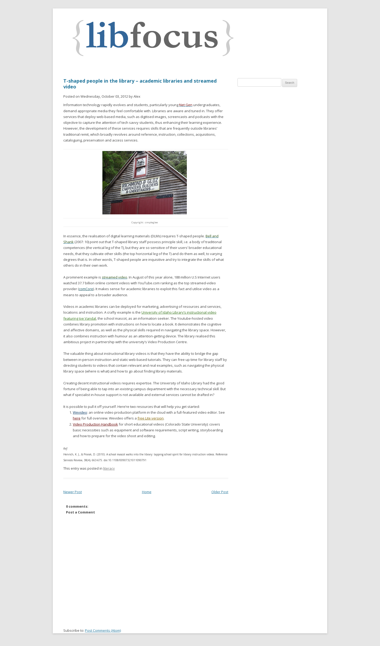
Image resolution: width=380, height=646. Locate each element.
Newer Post (72, 491)
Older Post (219, 491)
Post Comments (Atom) (103, 630)
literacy (109, 468)
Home (146, 491)
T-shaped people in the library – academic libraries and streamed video (140, 84)
